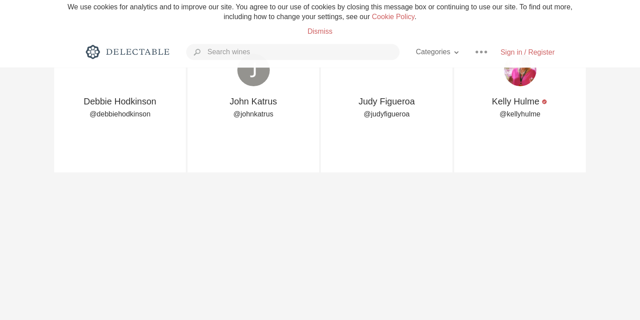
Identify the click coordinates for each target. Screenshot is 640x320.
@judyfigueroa (386, 114)
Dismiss (320, 31)
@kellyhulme (520, 114)
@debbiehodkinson (119, 114)
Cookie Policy (393, 16)
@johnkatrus (253, 114)
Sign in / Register (527, 52)
